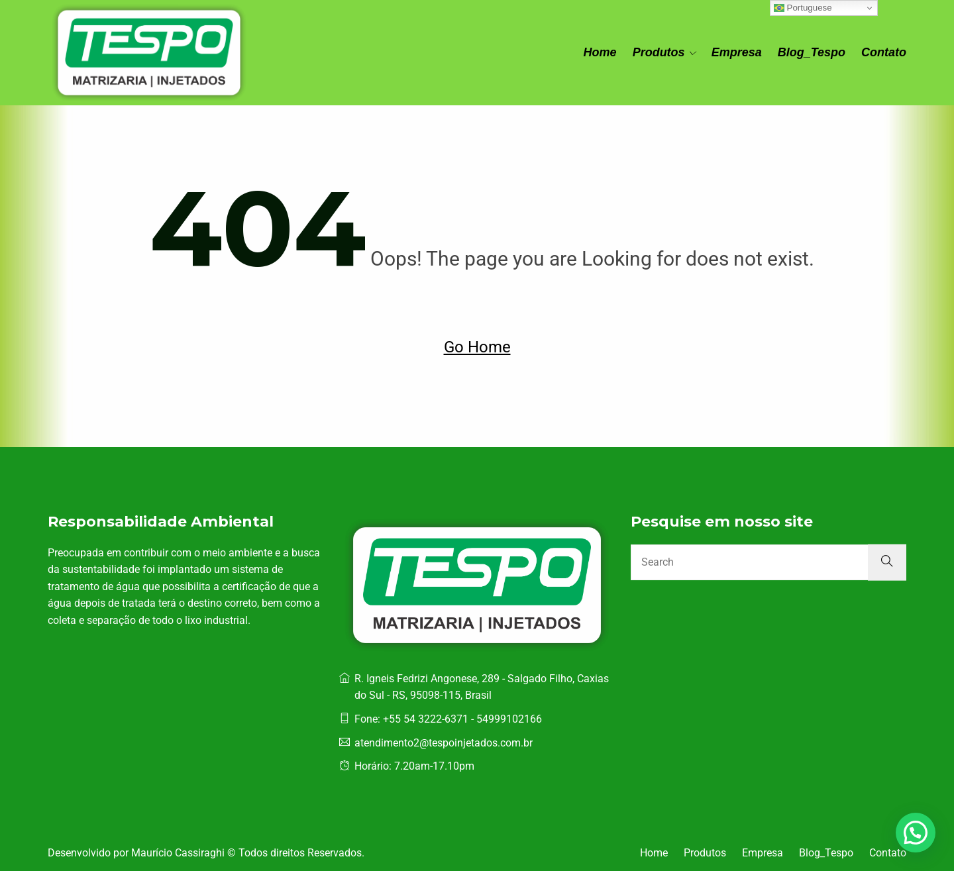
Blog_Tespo (811, 52)
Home (600, 52)
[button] (915, 832)
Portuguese (803, 8)
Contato (883, 52)
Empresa (737, 52)
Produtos (659, 52)
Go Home (477, 347)
